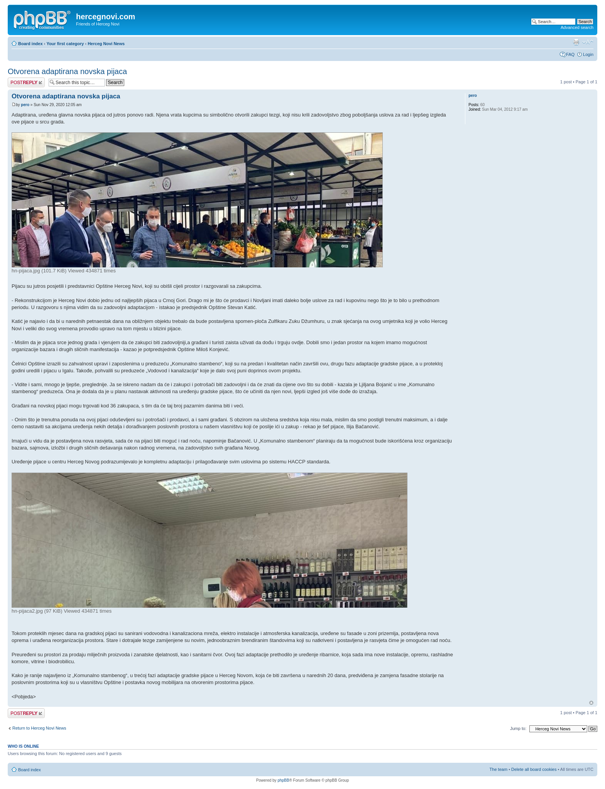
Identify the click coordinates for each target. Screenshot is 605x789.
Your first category (65, 43)
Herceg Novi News (106, 43)
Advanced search (577, 27)
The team (498, 769)
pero (25, 105)
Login (588, 54)
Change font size (587, 42)
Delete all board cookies (533, 769)
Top (591, 703)
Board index (30, 43)
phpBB (283, 780)
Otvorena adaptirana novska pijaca (67, 71)
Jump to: (518, 728)
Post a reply (26, 82)
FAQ (570, 54)
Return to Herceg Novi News (39, 728)
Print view (576, 42)
